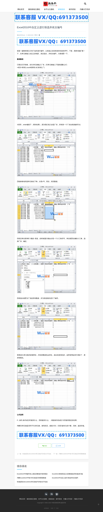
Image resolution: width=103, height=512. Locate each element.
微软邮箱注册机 (34, 9)
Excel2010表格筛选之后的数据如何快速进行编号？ (67, 474)
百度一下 (53, 508)
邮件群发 (72, 9)
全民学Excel (22, 35)
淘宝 (57, 508)
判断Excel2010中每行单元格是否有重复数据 (72, 454)
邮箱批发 (61, 9)
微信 (44, 446)
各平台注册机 (49, 9)
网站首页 (20, 9)
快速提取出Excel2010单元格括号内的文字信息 (37, 454)
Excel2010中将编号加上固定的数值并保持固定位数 (32, 474)
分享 (58, 446)
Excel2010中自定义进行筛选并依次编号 (65, 478)
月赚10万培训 (85, 9)
